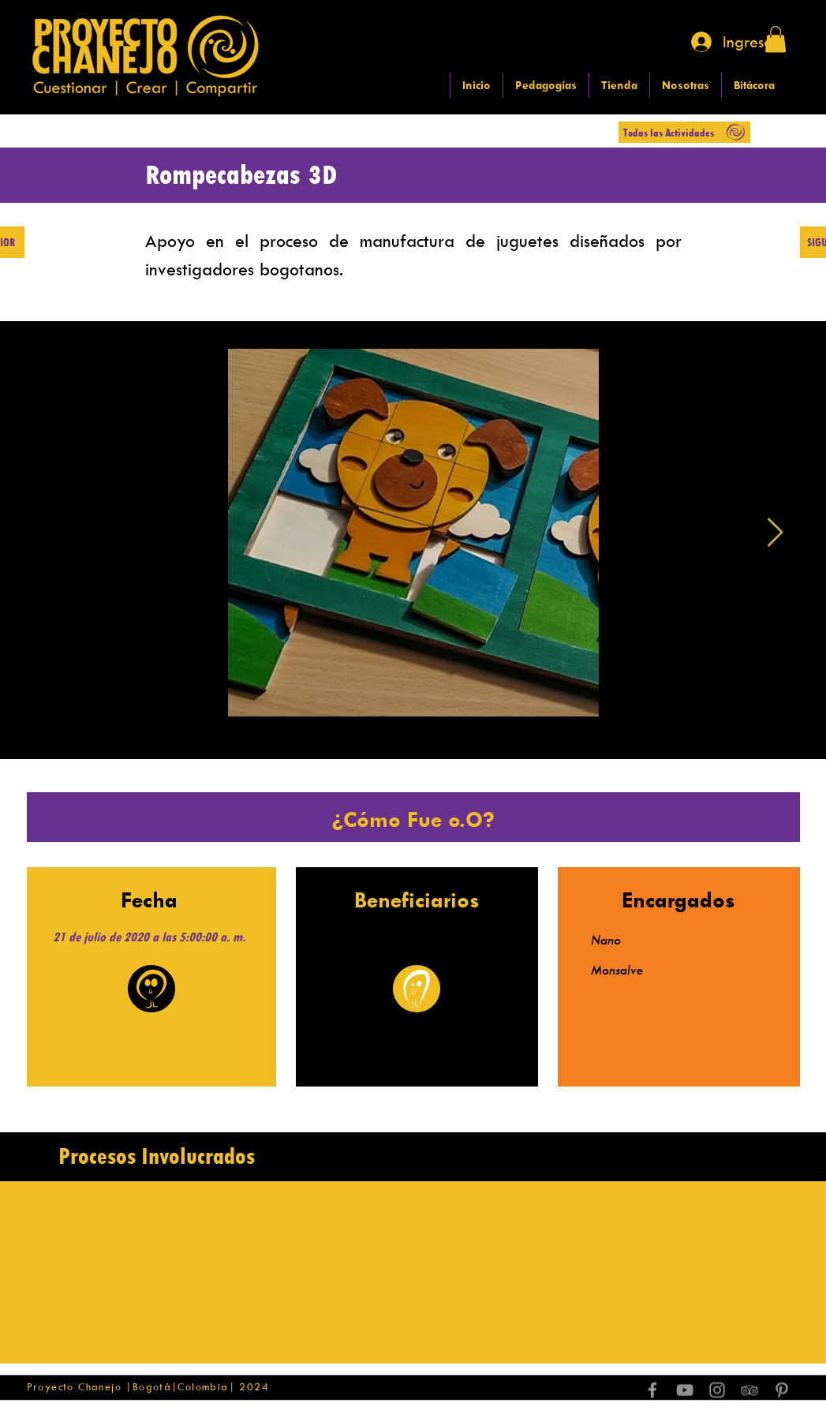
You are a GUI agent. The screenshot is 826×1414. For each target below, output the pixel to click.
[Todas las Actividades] (684, 132)
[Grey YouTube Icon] (685, 1390)
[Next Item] (775, 533)
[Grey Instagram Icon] (717, 1390)
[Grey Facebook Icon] (652, 1390)
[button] (775, 39)
